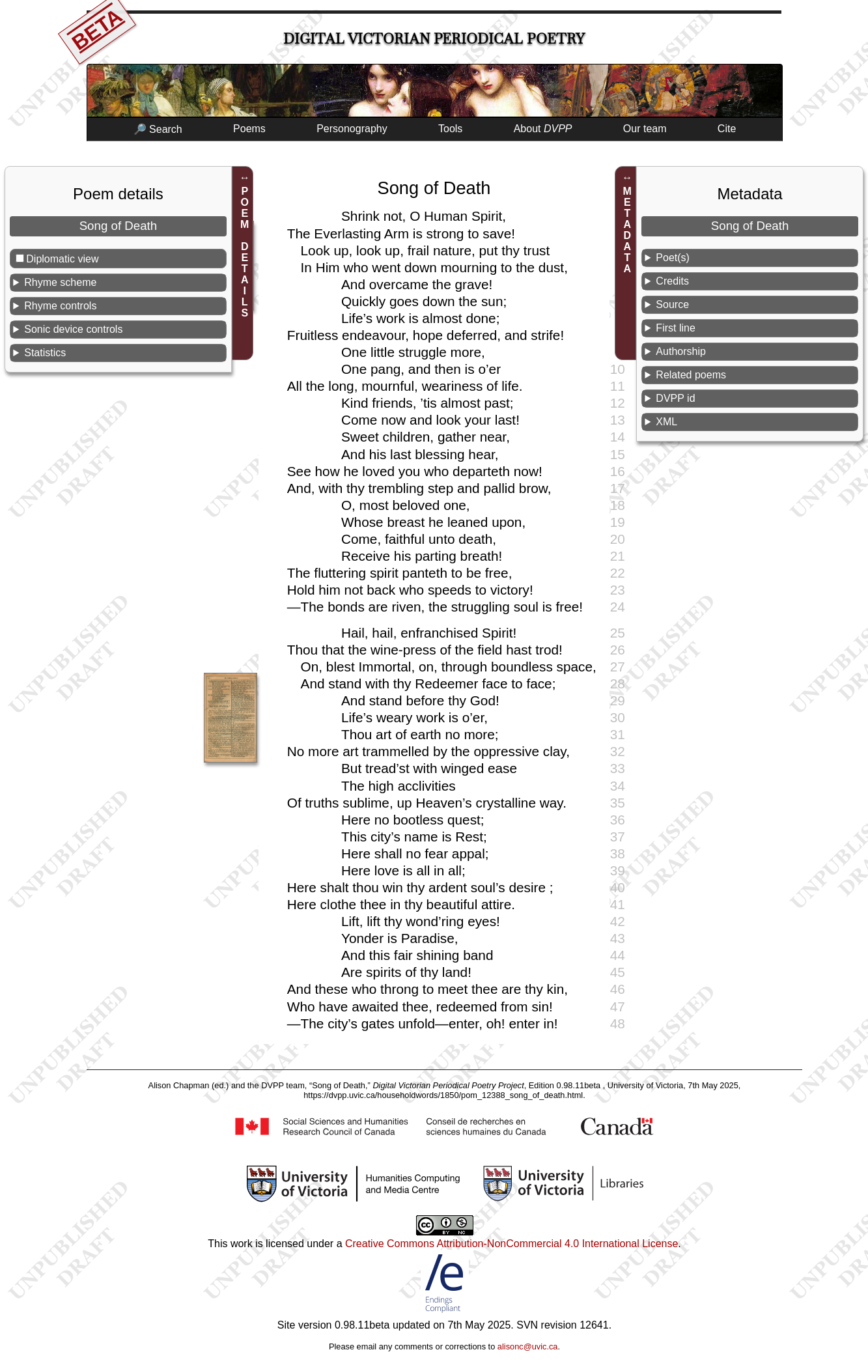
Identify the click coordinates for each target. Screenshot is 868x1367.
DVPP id (675, 398)
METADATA (627, 230)
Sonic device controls (73, 329)
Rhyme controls (60, 305)
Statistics (45, 352)
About (543, 128)
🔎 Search (157, 129)
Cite (727, 128)
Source (672, 304)
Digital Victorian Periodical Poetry (434, 39)
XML (666, 421)
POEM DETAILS (244, 252)
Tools (450, 128)
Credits (672, 281)
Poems (249, 128)
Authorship (681, 351)
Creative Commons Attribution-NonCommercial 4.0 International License (511, 1243)
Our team (645, 128)
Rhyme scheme (60, 282)
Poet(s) (673, 257)
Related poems (691, 374)
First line (675, 327)
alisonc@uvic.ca (527, 1346)
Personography (351, 128)
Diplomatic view (62, 258)
